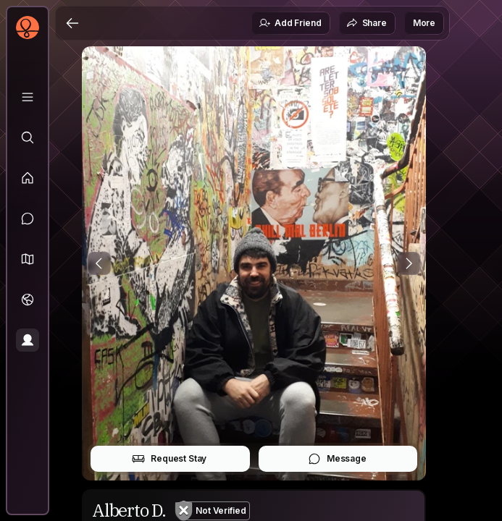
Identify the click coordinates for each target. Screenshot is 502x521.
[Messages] (27, 218)
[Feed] (27, 178)
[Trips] (27, 299)
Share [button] (366, 23)
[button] (27, 259)
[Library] (27, 97)
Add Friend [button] (290, 23)
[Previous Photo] (99, 263)
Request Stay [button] (169, 458)
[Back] (72, 23)
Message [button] (337, 458)
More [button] (424, 22)
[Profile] (27, 340)
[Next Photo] (408, 263)
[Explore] (27, 137)
